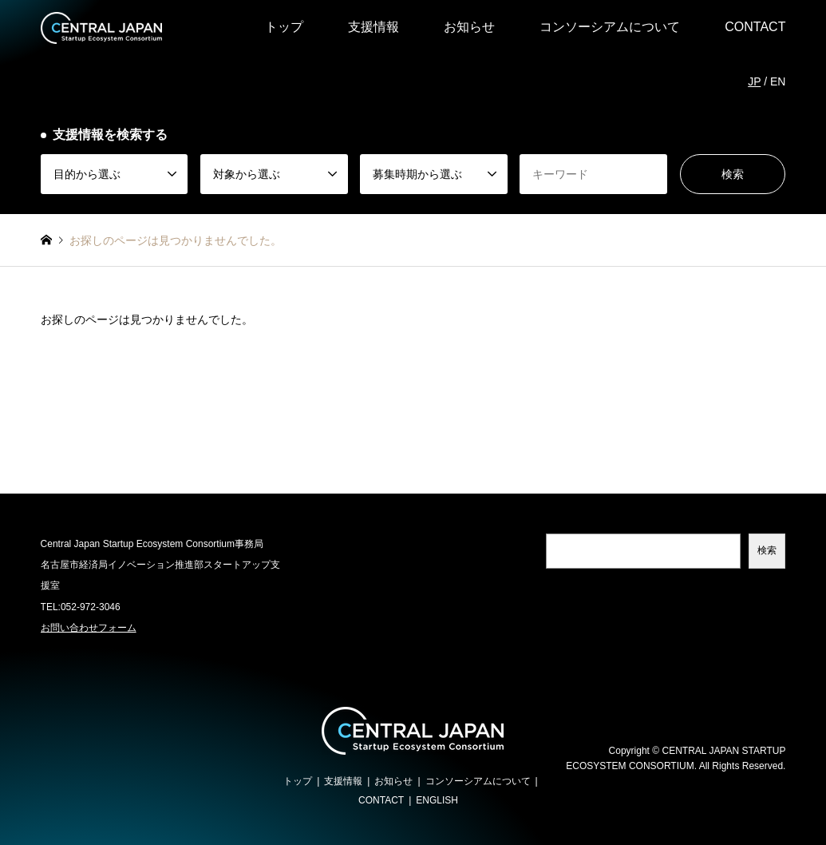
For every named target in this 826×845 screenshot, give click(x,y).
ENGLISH (437, 800)
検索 (767, 550)
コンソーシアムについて (609, 27)
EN (777, 81)
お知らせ (469, 27)
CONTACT (755, 27)
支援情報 (373, 27)
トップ (284, 27)
